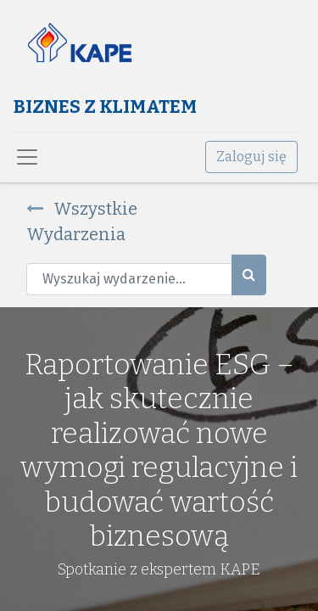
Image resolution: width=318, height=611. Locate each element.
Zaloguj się (251, 157)
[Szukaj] (249, 275)
